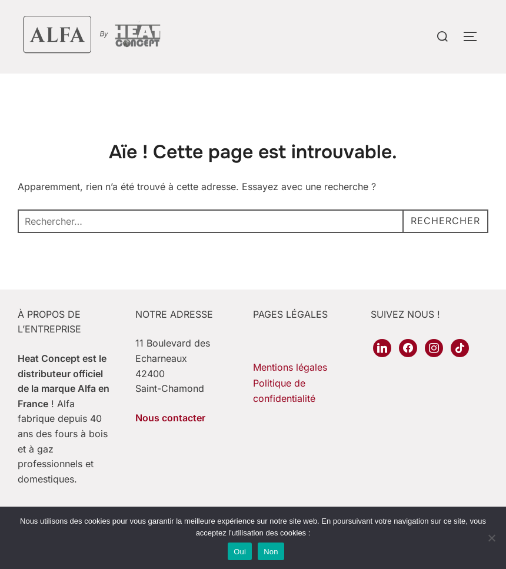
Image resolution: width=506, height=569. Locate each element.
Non (271, 551)
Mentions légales (290, 367)
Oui (240, 551)
